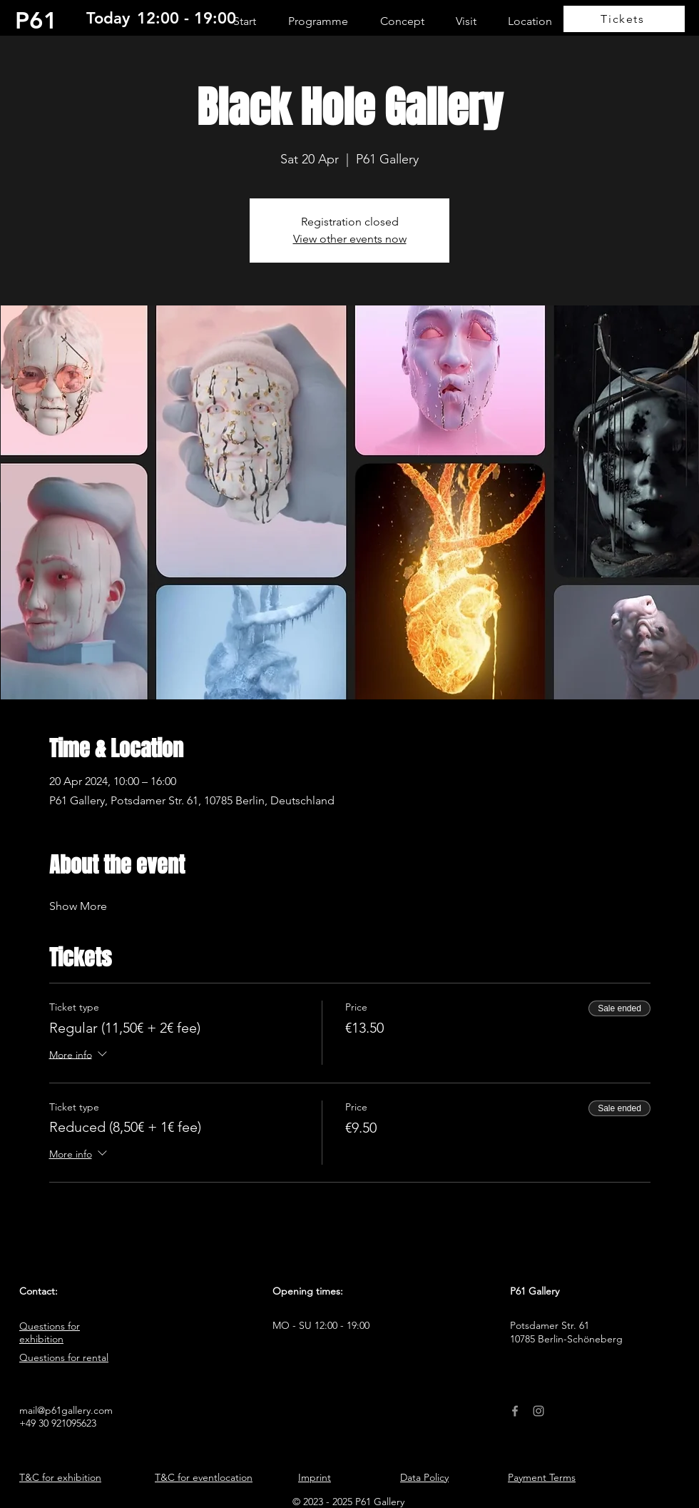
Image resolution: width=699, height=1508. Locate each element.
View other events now (350, 239)
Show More (78, 906)
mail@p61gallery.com (66, 1410)
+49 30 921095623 (57, 1423)
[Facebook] (515, 1411)
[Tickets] (624, 19)
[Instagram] (538, 1411)
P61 (36, 20)
